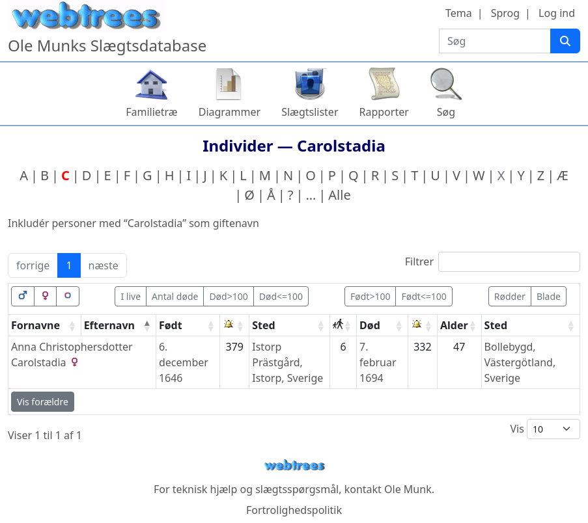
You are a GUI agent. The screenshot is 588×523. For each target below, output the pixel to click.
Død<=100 (281, 296)
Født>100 (370, 296)
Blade (549, 296)
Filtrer (492, 262)
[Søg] (565, 41)
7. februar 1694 (377, 362)
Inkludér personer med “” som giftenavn (133, 223)
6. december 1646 (183, 362)
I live (130, 296)
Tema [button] (458, 13)
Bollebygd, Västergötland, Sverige (520, 362)
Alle (339, 195)
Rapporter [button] (384, 112)
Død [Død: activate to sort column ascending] (369, 325)
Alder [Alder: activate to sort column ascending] (454, 325)
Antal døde (175, 296)
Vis (545, 429)
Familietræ (152, 112)
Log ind (557, 13)
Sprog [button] (505, 13)
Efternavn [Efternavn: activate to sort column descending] (109, 325)
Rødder (509, 296)
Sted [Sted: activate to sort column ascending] (263, 325)
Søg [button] (446, 112)
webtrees (294, 465)
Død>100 (228, 296)
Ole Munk (408, 489)
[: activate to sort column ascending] (234, 325)
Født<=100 (423, 296)
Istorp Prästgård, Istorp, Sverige (287, 362)
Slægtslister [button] (309, 112)
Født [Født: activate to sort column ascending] (170, 325)
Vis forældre (42, 402)
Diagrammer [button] (229, 112)
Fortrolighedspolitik (294, 510)
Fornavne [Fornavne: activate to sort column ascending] (35, 325)
